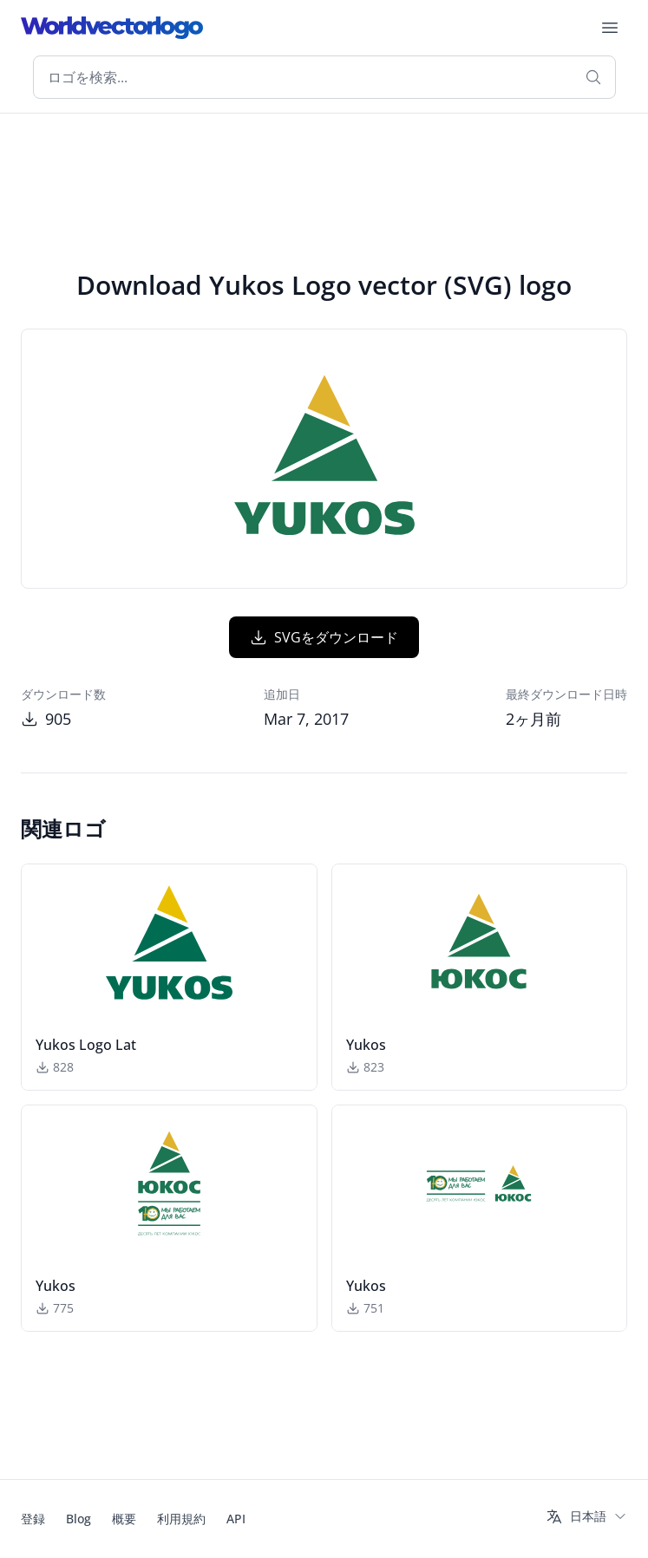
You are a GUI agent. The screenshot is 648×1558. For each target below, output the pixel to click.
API (235, 1518)
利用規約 (181, 1518)
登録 (33, 1518)
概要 (124, 1518)
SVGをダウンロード (324, 637)
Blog (78, 1518)
